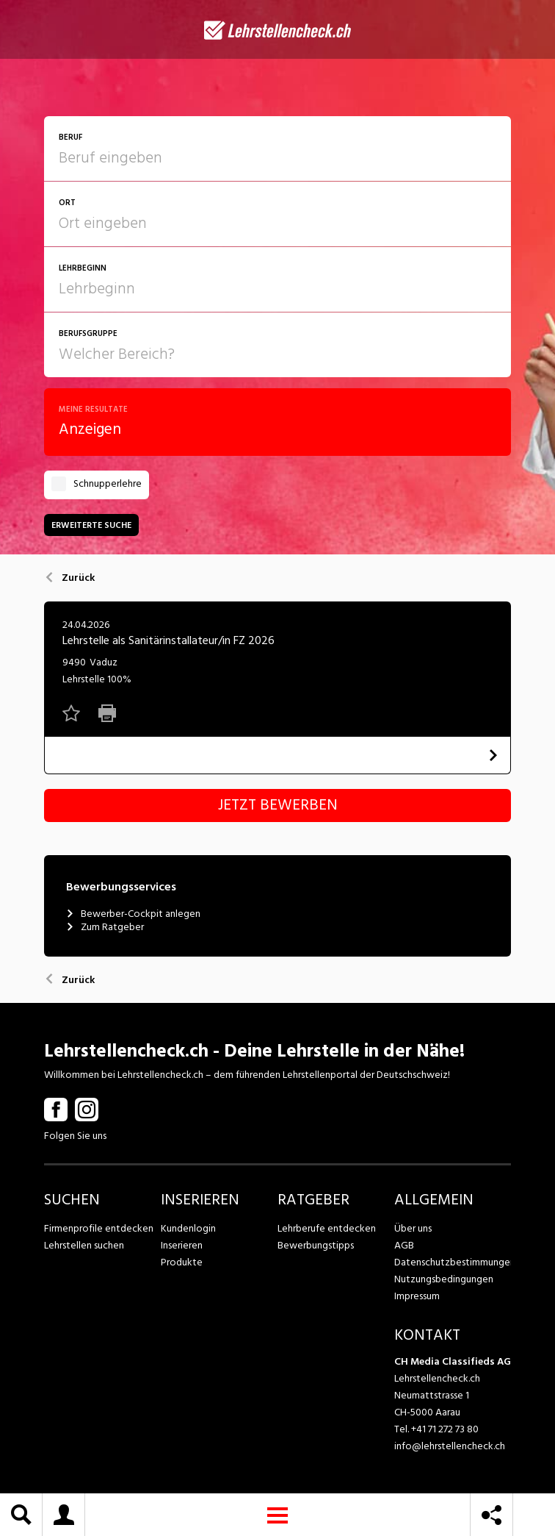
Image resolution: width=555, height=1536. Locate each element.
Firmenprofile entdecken (98, 1228)
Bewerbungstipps (316, 1245)
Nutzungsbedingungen (443, 1279)
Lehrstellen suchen (84, 1245)
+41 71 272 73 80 (445, 1429)
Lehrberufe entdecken (327, 1228)
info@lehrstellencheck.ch (449, 1445)
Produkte (182, 1262)
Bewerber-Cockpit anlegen (133, 914)
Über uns (413, 1228)
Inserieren (182, 1245)
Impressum (417, 1295)
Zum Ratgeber (105, 927)
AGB (404, 1245)
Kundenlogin (188, 1228)
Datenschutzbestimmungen (452, 1262)
